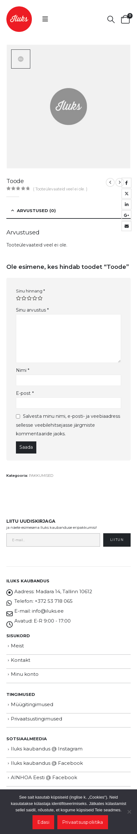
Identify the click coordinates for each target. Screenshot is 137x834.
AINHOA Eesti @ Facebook (44, 777)
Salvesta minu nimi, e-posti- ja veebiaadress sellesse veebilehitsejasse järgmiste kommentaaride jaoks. (68, 425)
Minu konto (25, 674)
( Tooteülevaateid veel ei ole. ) (60, 189)
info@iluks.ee (48, 611)
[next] (119, 182)
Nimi (22, 370)
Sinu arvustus (32, 310)
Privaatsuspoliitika (82, 822)
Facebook (126, 183)
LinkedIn (126, 204)
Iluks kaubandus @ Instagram (47, 749)
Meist (17, 646)
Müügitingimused (32, 704)
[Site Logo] (19, 19)
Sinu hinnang (30, 290)
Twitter (126, 193)
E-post (25, 393)
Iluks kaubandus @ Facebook (47, 763)
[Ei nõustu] (129, 811)
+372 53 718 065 (54, 601)
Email (126, 226)
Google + (126, 215)
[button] (45, 19)
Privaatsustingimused (36, 719)
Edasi (43, 822)
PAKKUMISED (41, 475)
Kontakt (20, 660)
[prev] (110, 182)
